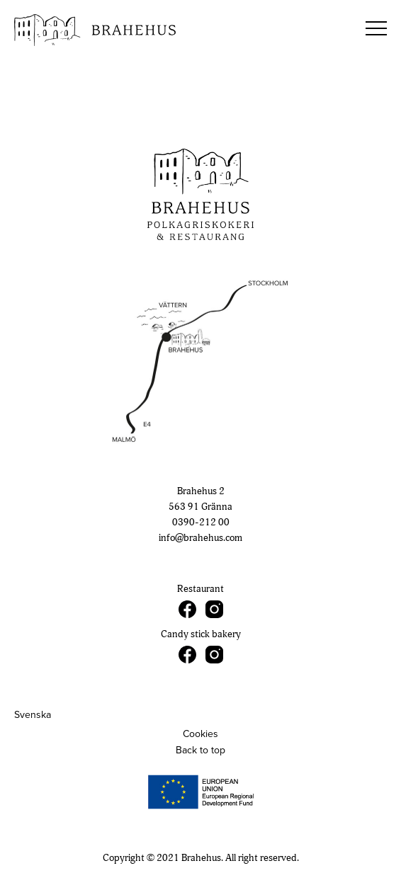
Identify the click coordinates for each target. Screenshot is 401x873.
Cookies (200, 734)
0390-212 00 (201, 522)
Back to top (200, 750)
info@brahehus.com (200, 538)
